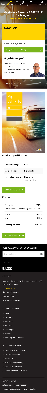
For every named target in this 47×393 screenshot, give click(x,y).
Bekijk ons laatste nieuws (16, 370)
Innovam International (15, 350)
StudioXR (9, 358)
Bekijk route (10, 288)
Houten (8, 325)
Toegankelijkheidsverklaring (15, 389)
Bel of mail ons (13, 292)
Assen (7, 313)
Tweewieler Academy (14, 362)
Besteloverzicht (41, 3)
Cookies (33, 389)
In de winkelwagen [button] (14, 189)
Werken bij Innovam (13, 366)
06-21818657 (9, 72)
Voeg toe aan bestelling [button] (23, 49)
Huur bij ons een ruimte (15, 337)
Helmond (9, 321)
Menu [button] (16, 3)
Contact (22, 3)
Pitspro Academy (12, 354)
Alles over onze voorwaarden (15, 385)
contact (16, 63)
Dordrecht (9, 317)
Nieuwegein (10, 329)
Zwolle (8, 333)
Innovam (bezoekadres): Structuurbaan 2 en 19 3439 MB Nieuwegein (22, 282)
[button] (31, 3)
